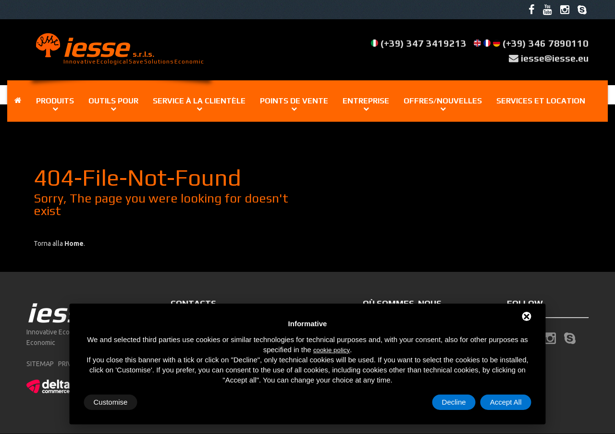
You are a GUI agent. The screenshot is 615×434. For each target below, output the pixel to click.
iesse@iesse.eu (555, 58)
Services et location (540, 100)
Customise (111, 402)
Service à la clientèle (199, 100)
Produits (55, 100)
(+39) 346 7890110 (546, 43)
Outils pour (113, 100)
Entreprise (366, 100)
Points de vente (294, 100)
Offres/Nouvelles (443, 100)
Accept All (506, 402)
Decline (454, 402)
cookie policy (331, 350)
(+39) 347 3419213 (424, 43)
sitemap (40, 364)
